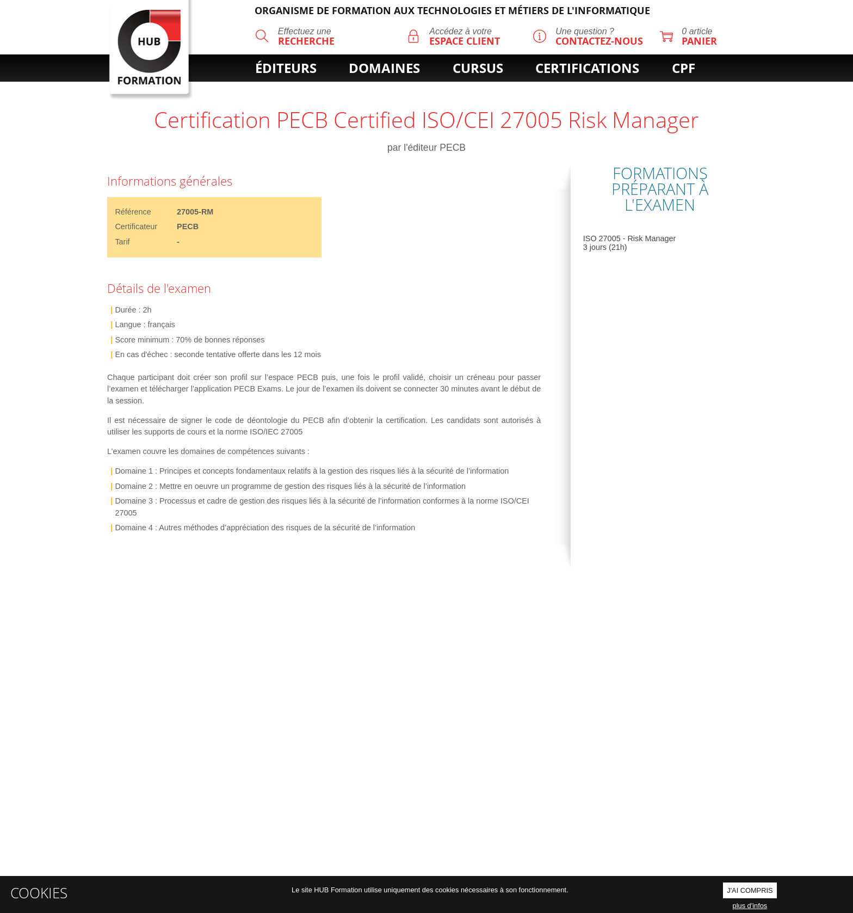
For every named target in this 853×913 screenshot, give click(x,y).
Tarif (122, 241)
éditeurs (286, 68)
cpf (683, 68)
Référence (133, 211)
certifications (587, 68)
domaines (384, 68)
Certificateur (136, 226)
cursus (478, 68)
